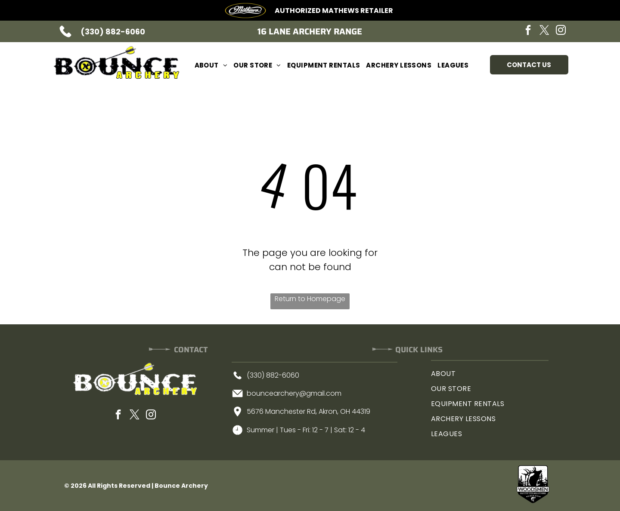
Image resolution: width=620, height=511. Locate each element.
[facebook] (528, 31)
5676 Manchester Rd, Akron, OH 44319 (308, 411)
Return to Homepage (310, 299)
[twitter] (544, 31)
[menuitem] (211, 65)
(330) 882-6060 (113, 31)
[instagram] (561, 31)
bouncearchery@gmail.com (294, 393)
